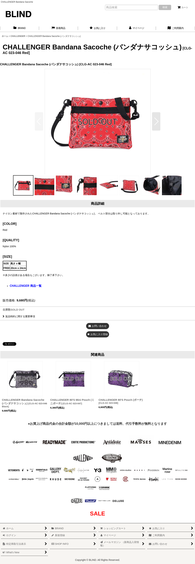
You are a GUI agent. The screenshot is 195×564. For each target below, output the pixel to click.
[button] (156, 121)
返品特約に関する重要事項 (19, 316)
